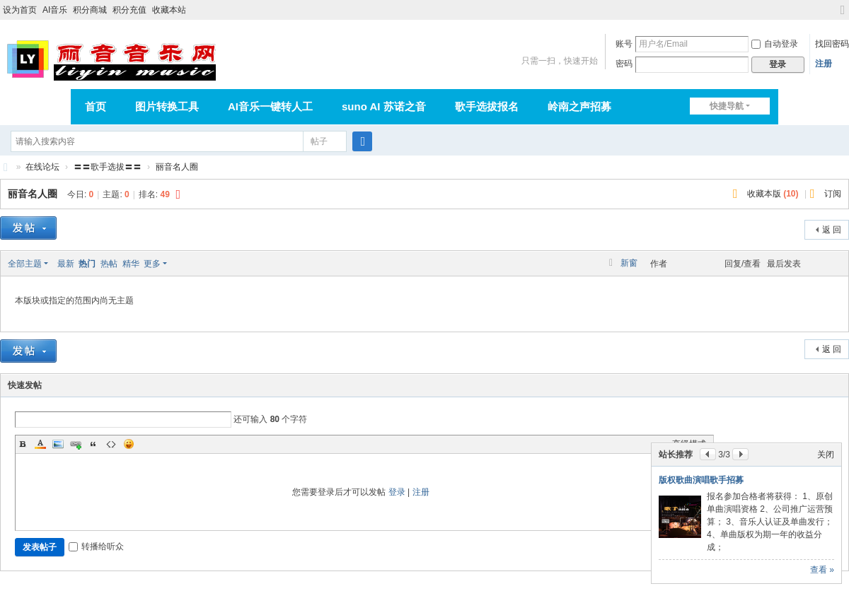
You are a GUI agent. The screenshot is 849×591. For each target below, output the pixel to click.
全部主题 (25, 264)
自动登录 (774, 44)
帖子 (319, 141)
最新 (65, 264)
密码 (624, 64)
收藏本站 (169, 10)
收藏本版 (773, 194)
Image (58, 444)
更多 (152, 264)
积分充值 (129, 10)
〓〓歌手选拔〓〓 (108, 167)
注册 (823, 64)
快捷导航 (727, 106)
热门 (87, 264)
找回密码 (832, 44)
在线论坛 (42, 167)
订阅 (832, 194)
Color (40, 444)
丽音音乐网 (5, 167)
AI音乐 (54, 10)
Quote (93, 444)
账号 (624, 44)
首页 (95, 106)
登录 (396, 492)
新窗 (628, 263)
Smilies (129, 444)
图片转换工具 (167, 106)
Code (111, 444)
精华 (130, 264)
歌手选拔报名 (487, 106)
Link (76, 444)
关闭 (825, 455)
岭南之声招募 (579, 106)
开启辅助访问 (829, 10)
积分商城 (90, 10)
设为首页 (20, 10)
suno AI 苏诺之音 (384, 106)
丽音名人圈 (177, 167)
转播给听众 (96, 546)
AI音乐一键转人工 (270, 106)
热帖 (108, 264)
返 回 (831, 230)
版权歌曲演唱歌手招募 (701, 480)
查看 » (822, 570)
